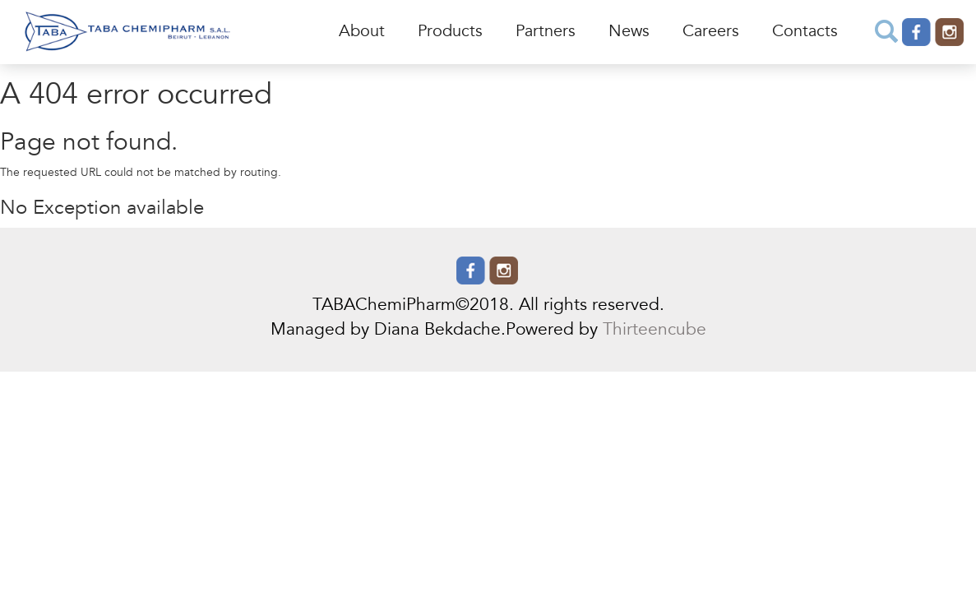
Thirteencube (654, 330)
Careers (710, 32)
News (629, 32)
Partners (546, 32)
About (362, 32)
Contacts (805, 32)
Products (450, 32)
